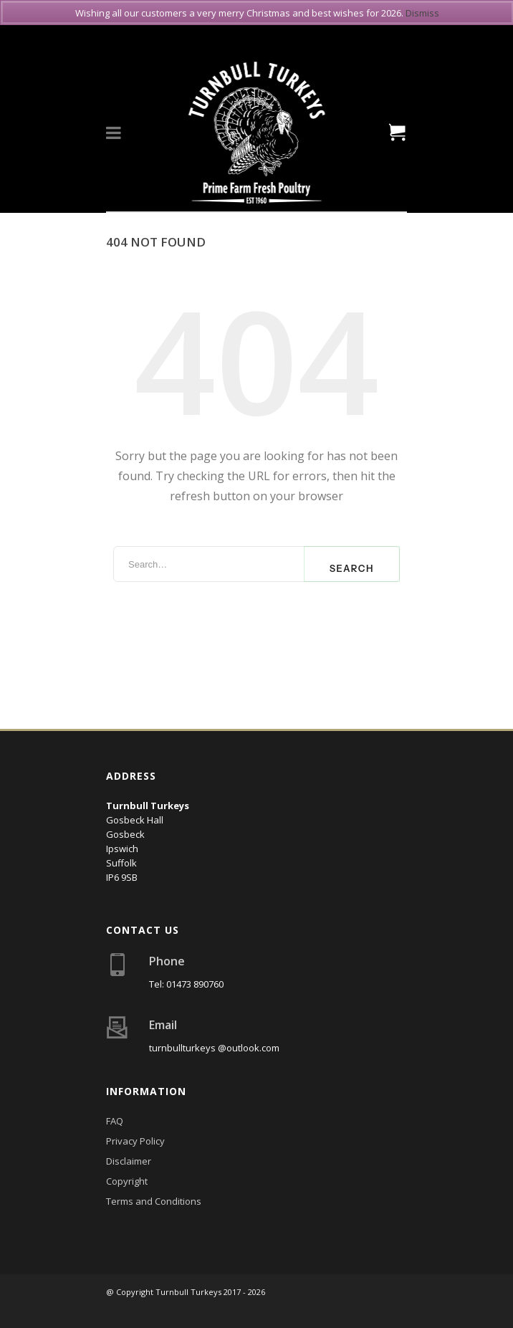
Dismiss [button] (422, 12)
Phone (167, 961)
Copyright (127, 1181)
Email (163, 1025)
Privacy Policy (135, 1140)
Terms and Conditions (153, 1201)
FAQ (114, 1120)
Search (352, 568)
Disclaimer (128, 1161)
